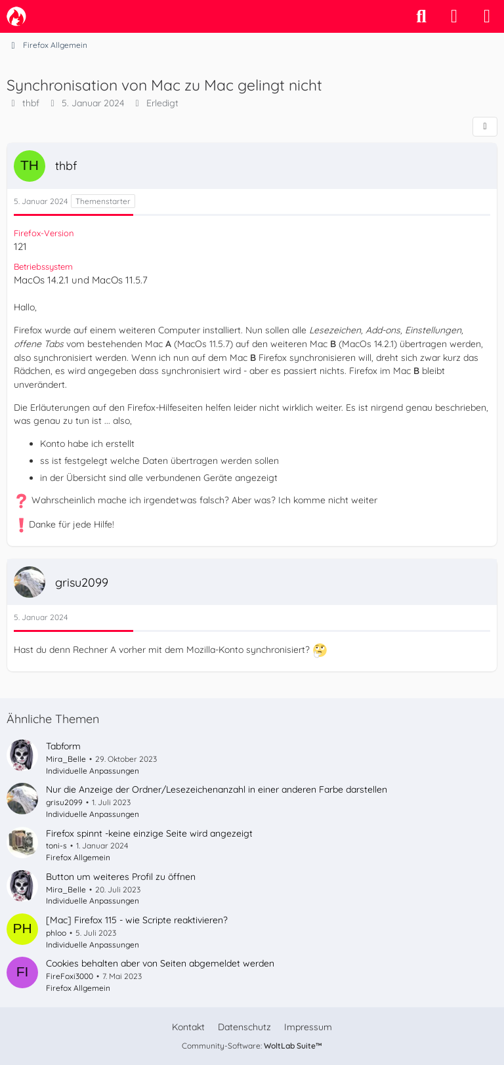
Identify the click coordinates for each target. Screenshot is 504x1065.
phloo (56, 933)
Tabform (63, 746)
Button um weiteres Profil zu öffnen (121, 877)
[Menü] (487, 16)
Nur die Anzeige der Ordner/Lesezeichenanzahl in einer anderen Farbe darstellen (216, 789)
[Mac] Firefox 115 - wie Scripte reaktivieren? (137, 920)
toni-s (56, 845)
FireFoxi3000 (69, 976)
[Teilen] (484, 126)
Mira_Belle (66, 759)
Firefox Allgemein (78, 857)
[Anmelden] (454, 16)
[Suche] (421, 16)
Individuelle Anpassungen (92, 771)
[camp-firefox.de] (16, 16)
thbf (30, 103)
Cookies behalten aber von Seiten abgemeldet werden (160, 963)
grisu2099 (64, 802)
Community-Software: (252, 1046)
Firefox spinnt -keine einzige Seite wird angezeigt (149, 833)
